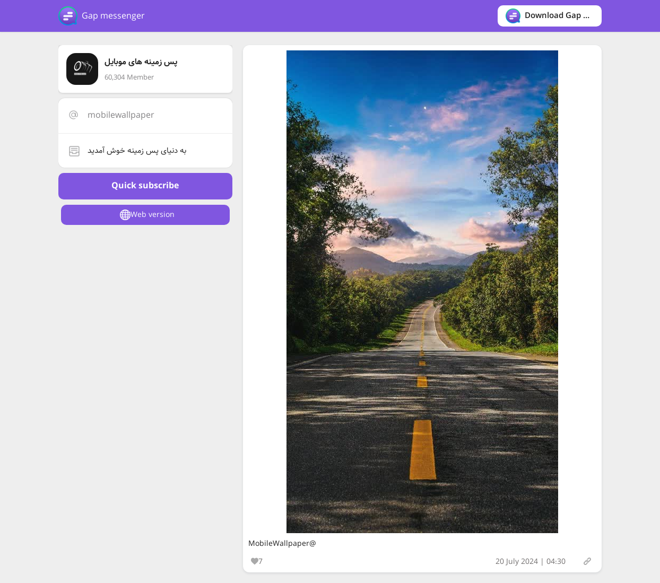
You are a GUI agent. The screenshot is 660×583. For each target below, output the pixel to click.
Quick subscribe (145, 186)
